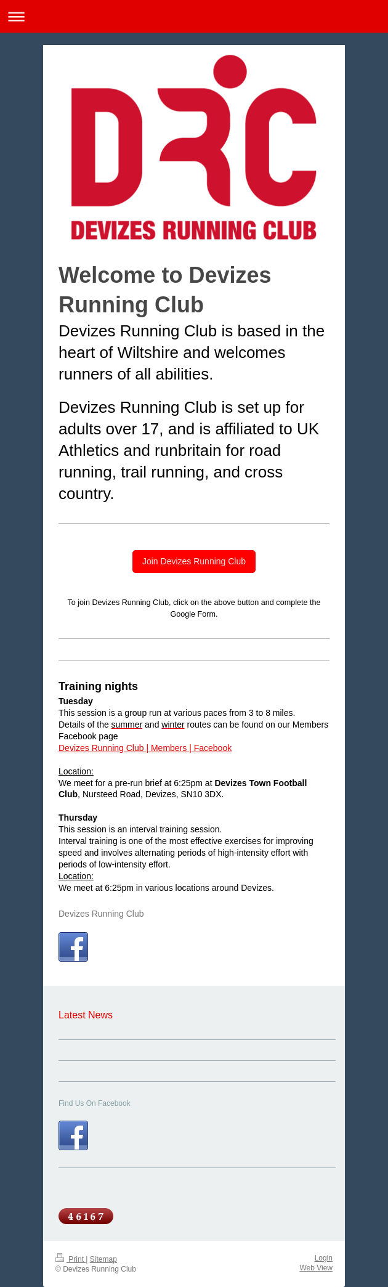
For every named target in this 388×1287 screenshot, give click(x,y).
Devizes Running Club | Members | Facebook (145, 748)
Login (324, 1258)
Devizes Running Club (101, 914)
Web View (316, 1268)
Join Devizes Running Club (194, 561)
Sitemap (103, 1259)
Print (70, 1259)
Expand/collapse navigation (194, 16)
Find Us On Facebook (95, 1103)
